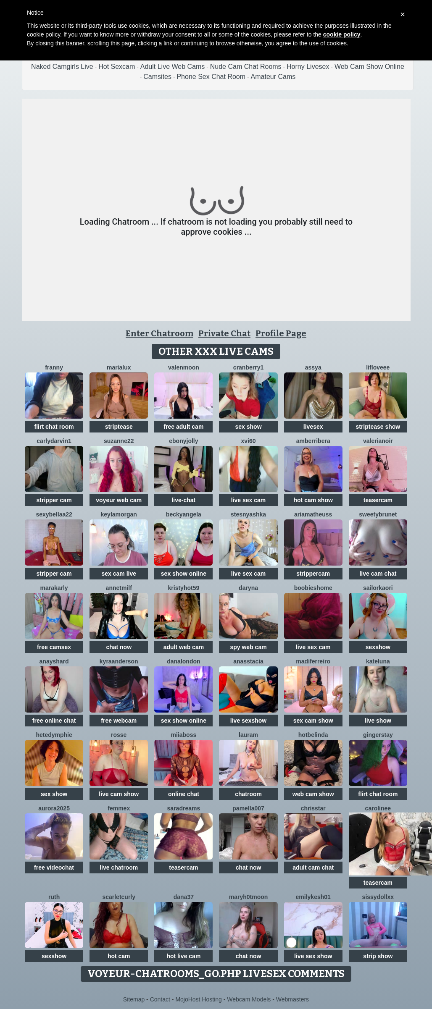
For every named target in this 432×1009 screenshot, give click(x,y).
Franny (54, 367)
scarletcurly (118, 897)
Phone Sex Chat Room (210, 76)
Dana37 (184, 897)
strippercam (313, 573)
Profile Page (281, 333)
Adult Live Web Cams (172, 66)
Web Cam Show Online (369, 66)
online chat (183, 794)
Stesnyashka (248, 514)
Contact (160, 999)
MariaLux (119, 367)
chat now (119, 647)
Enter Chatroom (159, 333)
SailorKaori (378, 587)
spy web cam (248, 647)
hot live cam (183, 956)
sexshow (378, 647)
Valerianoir (378, 441)
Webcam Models (249, 999)
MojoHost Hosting (198, 999)
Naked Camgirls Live (62, 66)
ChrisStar (313, 808)
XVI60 (248, 441)
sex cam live (118, 573)
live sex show (313, 956)
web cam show (313, 794)
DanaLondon (183, 661)
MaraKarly (54, 587)
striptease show (378, 426)
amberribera (313, 441)
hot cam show (313, 500)
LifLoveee (378, 367)
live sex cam (248, 500)
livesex (313, 426)
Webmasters (292, 999)
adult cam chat (313, 867)
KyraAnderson (119, 661)
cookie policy (342, 34)
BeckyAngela (183, 514)
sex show (248, 426)
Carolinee (378, 808)
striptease (119, 426)
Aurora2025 (54, 808)
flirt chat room (54, 426)
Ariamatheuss (313, 514)
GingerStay (378, 734)
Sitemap (134, 999)
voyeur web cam (119, 500)
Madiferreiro (313, 661)
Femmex (119, 808)
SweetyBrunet (378, 514)
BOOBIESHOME (313, 587)
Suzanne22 (119, 441)
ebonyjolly (183, 441)
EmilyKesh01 (313, 897)
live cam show (119, 794)
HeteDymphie (54, 734)
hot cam (119, 956)
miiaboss (184, 734)
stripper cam (54, 500)
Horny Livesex (308, 66)
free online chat (54, 720)
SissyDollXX (378, 897)
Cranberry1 (248, 367)
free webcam (119, 720)
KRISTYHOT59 (184, 587)
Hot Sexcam (116, 66)
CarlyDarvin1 (54, 441)
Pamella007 (248, 808)
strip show (377, 956)
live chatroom (119, 867)
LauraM (248, 734)
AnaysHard (54, 661)
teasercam (378, 500)
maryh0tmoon (248, 897)
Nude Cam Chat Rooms (246, 66)
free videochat (54, 867)
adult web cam (183, 647)
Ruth (54, 897)
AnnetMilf (119, 587)
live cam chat (377, 573)
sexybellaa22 (54, 514)
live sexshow (248, 720)
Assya (313, 367)
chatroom (248, 794)
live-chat (183, 500)
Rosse (118, 734)
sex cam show (313, 720)
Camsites (157, 76)
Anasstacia (248, 661)
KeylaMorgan (119, 514)
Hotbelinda (313, 734)
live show (378, 720)
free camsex (54, 647)
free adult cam (183, 426)
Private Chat (224, 333)
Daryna (248, 587)
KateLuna (378, 661)
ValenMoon (183, 367)
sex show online (183, 573)
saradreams (183, 808)
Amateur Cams (273, 76)
